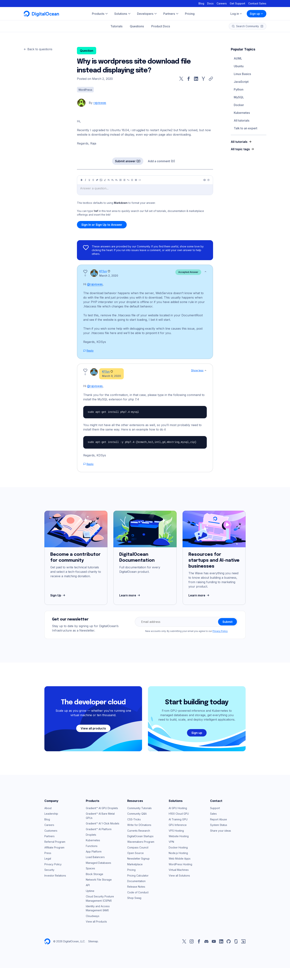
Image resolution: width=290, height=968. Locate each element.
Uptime (90, 890)
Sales (213, 813)
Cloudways (92, 916)
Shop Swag (134, 897)
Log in (236, 14)
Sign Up (58, 595)
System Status (218, 824)
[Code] (139, 179)
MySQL (239, 97)
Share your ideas (220, 830)
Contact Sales (257, 3)
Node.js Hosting (178, 853)
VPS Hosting (176, 830)
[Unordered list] (120, 179)
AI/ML (238, 58)
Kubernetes (242, 113)
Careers (222, 3)
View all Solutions (179, 875)
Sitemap (93, 941)
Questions (137, 26)
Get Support (237, 3)
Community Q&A (137, 813)
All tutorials (241, 120)
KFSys (103, 271)
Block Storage (94, 874)
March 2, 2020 (108, 275)
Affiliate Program (54, 847)
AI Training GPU (178, 819)
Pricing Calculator (138, 875)
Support (215, 808)
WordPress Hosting (180, 864)
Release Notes (136, 886)
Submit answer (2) (127, 161)
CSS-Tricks (134, 819)
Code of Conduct (138, 892)
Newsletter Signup (138, 858)
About (48, 808)
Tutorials (116, 26)
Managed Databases (98, 862)
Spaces (90, 868)
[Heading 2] (112, 179)
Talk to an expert (245, 128)
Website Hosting (179, 836)
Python (238, 89)
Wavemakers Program (140, 841)
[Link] (97, 179)
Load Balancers (95, 857)
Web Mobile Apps (179, 858)
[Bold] (81, 179)
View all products (93, 728)
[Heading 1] (108, 179)
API (88, 885)
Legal (47, 858)
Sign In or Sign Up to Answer (101, 225)
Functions (91, 846)
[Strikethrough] (93, 179)
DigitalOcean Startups (140, 836)
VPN (171, 841)
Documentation (136, 881)
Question (86, 50)
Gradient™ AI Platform (99, 829)
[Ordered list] (124, 179)
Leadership (51, 813)
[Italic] (85, 179)
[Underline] (89, 179)
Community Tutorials (139, 808)
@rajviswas (95, 284)
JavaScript (241, 82)
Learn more (130, 595)
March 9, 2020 (111, 375)
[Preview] (204, 179)
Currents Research (138, 830)
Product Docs (160, 26)
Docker (239, 105)
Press (47, 853)
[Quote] (128, 179)
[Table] (135, 179)
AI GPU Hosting (178, 808)
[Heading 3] (116, 179)
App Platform (94, 851)
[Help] (208, 179)
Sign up (256, 14)
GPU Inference (178, 824)
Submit (227, 622)
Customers (50, 830)
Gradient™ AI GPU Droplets (102, 808)
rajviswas (99, 103)
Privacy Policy (220, 631)
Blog (201, 3)
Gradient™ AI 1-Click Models (102, 823)
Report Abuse (218, 819)
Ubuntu (239, 66)
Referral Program (54, 841)
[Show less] (205, 271)
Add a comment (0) (161, 161)
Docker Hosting (178, 847)
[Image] (101, 179)
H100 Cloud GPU (179, 813)
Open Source (135, 853)
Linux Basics (242, 74)
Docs (210, 3)
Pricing (131, 869)
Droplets (91, 834)
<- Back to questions (38, 49)
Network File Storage (99, 879)
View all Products (96, 921)
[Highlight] (104, 179)
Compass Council (137, 847)
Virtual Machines (179, 869)
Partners (49, 836)
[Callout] (132, 179)
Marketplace (135, 864)
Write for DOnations (139, 824)
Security (49, 869)
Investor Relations (55, 875)
